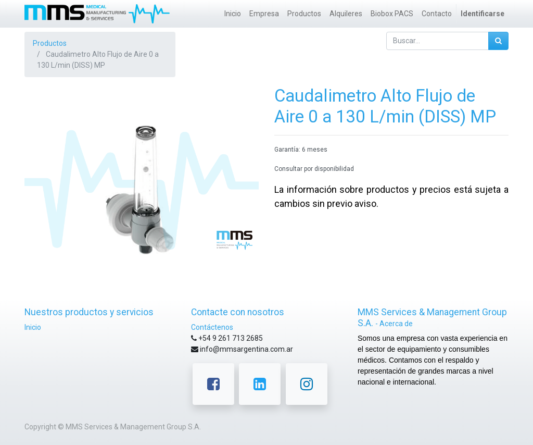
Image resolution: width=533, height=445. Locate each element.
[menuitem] (232, 13)
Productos (50, 43)
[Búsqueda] (498, 41)
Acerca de (396, 323)
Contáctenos (212, 327)
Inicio (32, 327)
